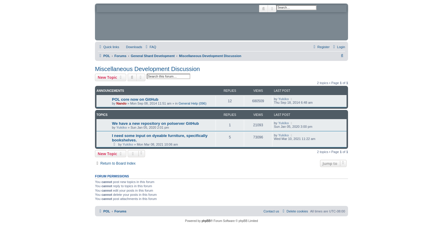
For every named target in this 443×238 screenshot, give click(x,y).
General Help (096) (193, 103)
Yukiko (283, 99)
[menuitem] (131, 47)
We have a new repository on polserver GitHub (155, 123)
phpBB (206, 221)
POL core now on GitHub (135, 99)
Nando (121, 103)
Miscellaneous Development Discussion (147, 69)
